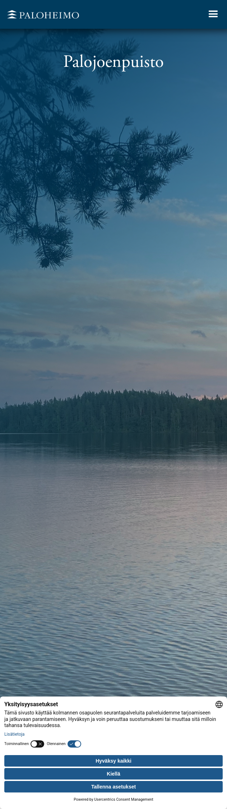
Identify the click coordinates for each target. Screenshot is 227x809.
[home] (41, 14)
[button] (213, 14)
